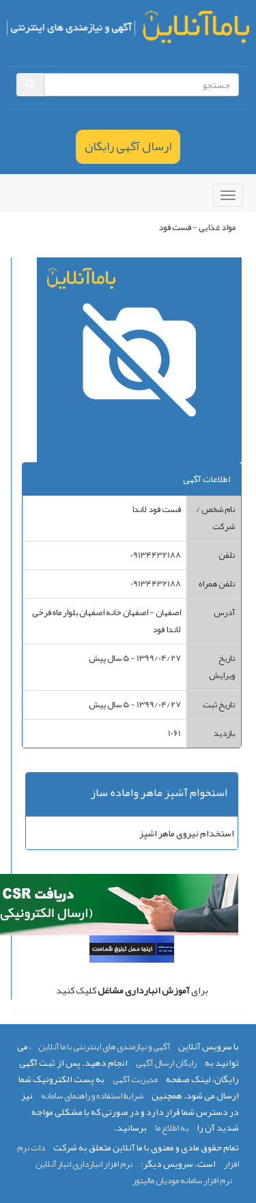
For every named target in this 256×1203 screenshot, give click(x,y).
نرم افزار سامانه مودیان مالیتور (182, 1180)
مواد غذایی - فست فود (197, 227)
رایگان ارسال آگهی (166, 1063)
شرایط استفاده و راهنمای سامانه (92, 1096)
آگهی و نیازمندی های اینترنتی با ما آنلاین (104, 1047)
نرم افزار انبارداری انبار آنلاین (83, 1164)
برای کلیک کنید (132, 990)
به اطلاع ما (171, 1128)
